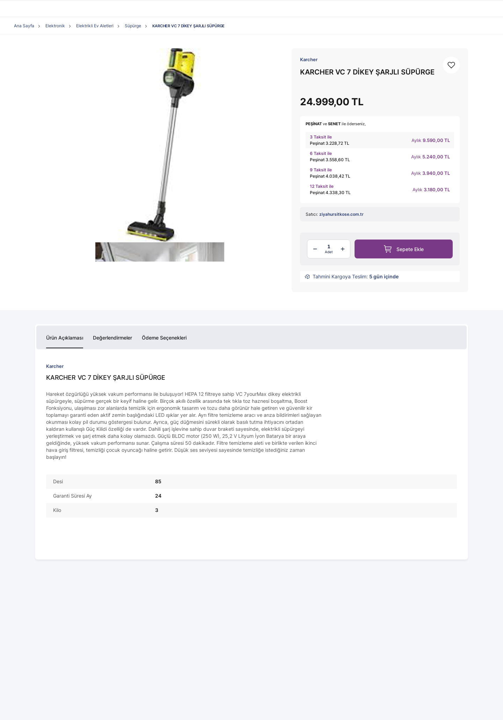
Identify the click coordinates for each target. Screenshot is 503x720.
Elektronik (55, 25)
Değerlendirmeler (112, 338)
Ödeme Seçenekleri (164, 338)
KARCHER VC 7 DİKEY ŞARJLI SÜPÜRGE (188, 25)
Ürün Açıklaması (64, 338)
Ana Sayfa (24, 25)
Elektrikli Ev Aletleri (95, 25)
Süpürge (133, 25)
